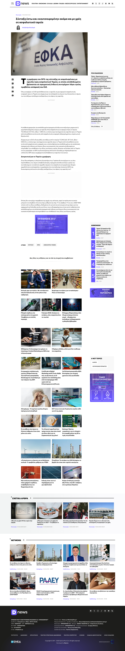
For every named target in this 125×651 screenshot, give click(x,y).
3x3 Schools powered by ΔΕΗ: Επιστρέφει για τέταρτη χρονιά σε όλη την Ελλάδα (71, 373)
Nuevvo (66, 643)
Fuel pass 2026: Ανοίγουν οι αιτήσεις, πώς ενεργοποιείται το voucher (51, 315)
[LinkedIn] (12, 87)
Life (92, 110)
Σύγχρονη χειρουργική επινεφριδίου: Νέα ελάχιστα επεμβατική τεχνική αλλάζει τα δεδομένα (75, 564)
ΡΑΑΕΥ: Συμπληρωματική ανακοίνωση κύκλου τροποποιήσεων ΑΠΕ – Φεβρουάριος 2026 (48, 592)
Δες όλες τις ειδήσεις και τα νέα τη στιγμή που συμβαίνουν (51, 258)
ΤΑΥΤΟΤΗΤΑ (14, 635)
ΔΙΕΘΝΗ (55, 3)
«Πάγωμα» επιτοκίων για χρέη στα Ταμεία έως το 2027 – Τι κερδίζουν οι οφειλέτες (48, 522)
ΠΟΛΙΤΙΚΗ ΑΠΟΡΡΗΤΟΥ (70, 635)
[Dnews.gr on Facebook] (93, 3)
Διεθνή (98, 238)
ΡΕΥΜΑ (96, 395)
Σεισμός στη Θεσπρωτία (98, 113)
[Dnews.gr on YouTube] (109, 3)
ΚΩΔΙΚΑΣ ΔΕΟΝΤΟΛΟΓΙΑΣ (94, 635)
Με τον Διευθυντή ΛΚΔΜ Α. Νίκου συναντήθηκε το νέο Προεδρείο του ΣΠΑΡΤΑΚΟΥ (20, 592)
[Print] (12, 95)
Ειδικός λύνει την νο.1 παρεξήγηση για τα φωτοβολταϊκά (49, 483)
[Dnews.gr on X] (96, 3)
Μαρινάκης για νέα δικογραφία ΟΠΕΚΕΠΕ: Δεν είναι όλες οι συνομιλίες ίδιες (100, 119)
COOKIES (81, 635)
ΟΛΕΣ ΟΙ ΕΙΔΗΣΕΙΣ (109, 635)
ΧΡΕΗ (38, 245)
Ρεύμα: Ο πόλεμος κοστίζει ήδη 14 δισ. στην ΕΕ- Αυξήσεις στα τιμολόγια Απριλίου (72, 483)
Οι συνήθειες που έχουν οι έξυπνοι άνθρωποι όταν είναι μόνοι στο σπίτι (30, 431)
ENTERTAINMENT (82, 3)
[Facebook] (12, 79)
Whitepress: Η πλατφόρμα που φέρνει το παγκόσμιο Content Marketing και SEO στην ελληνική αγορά (35, 351)
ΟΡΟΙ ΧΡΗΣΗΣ (34, 635)
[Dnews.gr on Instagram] (99, 3)
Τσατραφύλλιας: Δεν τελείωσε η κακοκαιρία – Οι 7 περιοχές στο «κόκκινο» (104, 262)
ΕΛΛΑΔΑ (50, 3)
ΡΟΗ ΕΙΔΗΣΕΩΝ (97, 73)
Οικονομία (18, 15)
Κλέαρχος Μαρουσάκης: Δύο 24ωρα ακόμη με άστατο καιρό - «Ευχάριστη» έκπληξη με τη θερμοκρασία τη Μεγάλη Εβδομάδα (71, 317)
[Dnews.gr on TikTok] (102, 3)
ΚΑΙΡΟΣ (94, 362)
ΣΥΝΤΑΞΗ (30, 245)
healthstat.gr (13, 569)
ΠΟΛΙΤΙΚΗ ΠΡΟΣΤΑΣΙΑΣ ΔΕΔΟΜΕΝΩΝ (51, 635)
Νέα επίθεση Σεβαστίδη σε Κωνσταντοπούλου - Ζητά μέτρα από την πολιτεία (100, 87)
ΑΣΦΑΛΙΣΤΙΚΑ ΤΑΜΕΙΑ (50, 245)
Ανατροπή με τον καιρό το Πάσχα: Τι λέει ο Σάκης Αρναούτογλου (104, 253)
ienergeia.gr (40, 569)
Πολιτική (93, 83)
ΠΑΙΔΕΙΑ (61, 3)
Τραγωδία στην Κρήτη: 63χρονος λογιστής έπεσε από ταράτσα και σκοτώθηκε (101, 96)
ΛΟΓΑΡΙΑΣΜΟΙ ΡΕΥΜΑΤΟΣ (99, 366)
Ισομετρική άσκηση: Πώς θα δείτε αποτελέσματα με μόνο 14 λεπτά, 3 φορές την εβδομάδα (102, 564)
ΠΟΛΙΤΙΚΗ (35, 3)
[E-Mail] (12, 91)
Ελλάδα (93, 91)
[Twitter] (12, 83)
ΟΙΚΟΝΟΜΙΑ (42, 3)
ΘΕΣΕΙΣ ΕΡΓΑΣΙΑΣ (70, 3)
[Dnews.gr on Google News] (106, 3)
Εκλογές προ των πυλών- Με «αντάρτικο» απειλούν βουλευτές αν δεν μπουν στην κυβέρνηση (34, 293)
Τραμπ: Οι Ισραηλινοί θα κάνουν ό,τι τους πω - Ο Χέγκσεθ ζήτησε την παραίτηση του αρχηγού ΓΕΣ (103, 232)
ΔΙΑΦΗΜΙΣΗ (24, 635)
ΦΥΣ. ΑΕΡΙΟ (108, 395)
